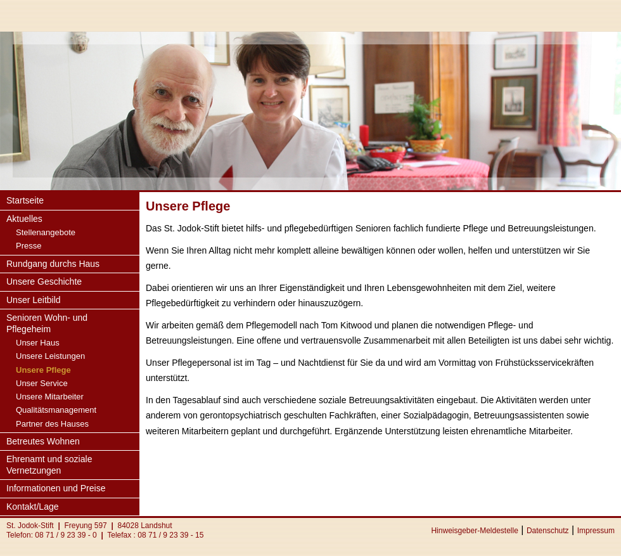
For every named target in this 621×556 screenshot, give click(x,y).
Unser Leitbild (33, 300)
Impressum (596, 530)
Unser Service (42, 383)
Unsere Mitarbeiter (50, 396)
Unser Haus (38, 342)
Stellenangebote (45, 232)
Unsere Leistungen (50, 356)
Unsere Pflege (43, 370)
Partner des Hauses (52, 424)
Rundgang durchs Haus (52, 264)
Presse (28, 245)
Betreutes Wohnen (43, 441)
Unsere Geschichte (44, 281)
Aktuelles (24, 219)
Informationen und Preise (55, 488)
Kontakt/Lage (32, 506)
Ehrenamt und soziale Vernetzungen (49, 464)
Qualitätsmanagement (56, 410)
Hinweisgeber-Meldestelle (474, 530)
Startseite (25, 200)
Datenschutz (548, 530)
